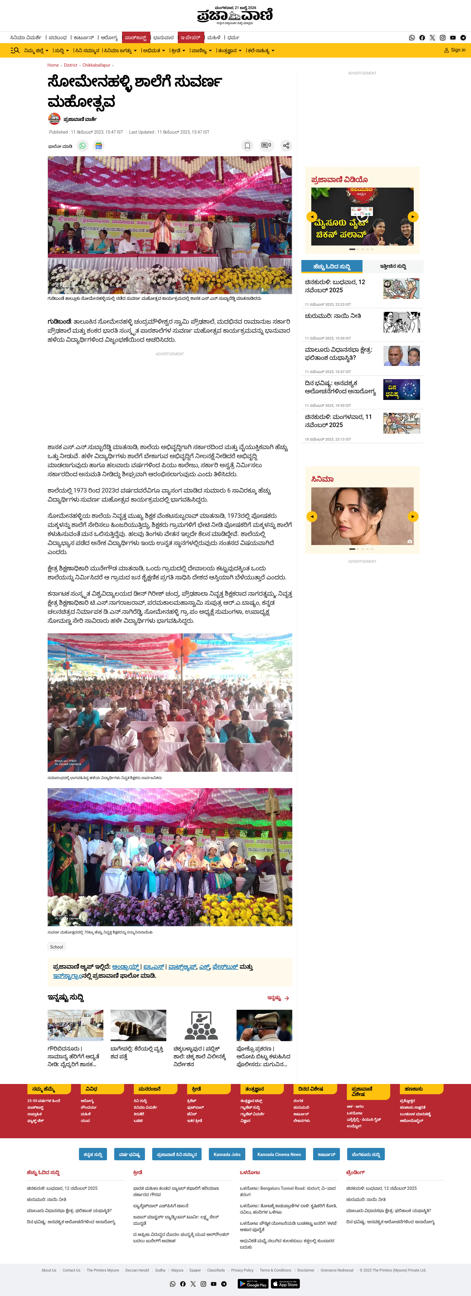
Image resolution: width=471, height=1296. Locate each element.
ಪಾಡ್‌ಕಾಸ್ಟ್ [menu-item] (135, 37)
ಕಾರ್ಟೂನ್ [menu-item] (84, 37)
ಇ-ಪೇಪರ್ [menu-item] (190, 37)
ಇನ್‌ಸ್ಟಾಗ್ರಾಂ (67, 975)
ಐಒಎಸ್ (153, 966)
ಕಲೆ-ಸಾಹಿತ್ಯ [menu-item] (258, 50)
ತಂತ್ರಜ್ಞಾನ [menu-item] (227, 50)
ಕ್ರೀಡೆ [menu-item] (175, 50)
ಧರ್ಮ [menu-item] (234, 37)
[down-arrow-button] (47, 51)
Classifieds (216, 1270)
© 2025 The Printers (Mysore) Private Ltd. (393, 1270)
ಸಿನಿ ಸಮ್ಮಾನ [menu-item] (87, 50)
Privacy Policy (242, 1270)
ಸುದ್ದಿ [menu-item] (59, 50)
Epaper (195, 1270)
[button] (93, 1154)
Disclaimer (306, 1270)
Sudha (160, 1270)
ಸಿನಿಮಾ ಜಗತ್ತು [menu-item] (118, 50)
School (56, 947)
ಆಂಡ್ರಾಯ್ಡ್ (126, 966)
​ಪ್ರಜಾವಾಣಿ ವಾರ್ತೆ (80, 119)
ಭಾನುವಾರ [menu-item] (163, 37)
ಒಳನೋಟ (250, 1172)
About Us (49, 1270)
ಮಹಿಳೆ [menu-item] (213, 37)
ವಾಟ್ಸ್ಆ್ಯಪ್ (182, 966)
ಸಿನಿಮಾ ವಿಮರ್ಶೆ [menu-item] (26, 37)
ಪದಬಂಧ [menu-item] (58, 37)
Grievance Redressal (337, 1270)
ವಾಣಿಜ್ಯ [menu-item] (199, 50)
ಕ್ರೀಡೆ (137, 1172)
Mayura (177, 1270)
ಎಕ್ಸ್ (204, 966)
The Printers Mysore (103, 1270)
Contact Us (71, 1270)
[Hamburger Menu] (15, 50)
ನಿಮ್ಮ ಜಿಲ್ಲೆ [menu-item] (33, 50)
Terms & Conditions (275, 1270)
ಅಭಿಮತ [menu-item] (151, 50)
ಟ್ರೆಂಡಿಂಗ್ (355, 1172)
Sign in (455, 50)
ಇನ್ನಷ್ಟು (278, 998)
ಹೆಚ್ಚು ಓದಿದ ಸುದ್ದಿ (43, 1172)
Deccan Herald (137, 1270)
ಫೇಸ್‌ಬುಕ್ (225, 966)
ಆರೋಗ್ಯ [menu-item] (109, 37)
